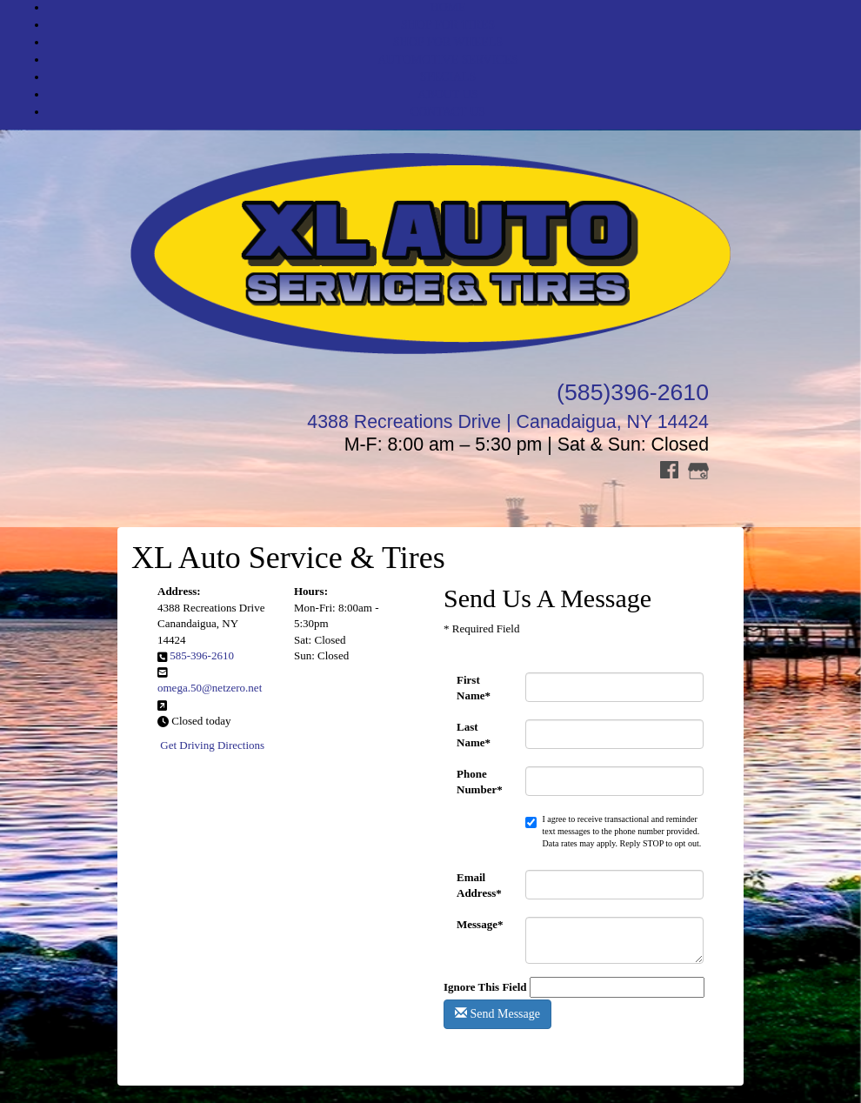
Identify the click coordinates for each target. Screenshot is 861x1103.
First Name (474, 687)
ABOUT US (447, 94)
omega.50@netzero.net (209, 687)
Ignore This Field (485, 986)
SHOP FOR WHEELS (448, 42)
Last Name (474, 734)
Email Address (479, 885)
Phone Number (480, 781)
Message (480, 924)
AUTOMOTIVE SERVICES (447, 59)
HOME (447, 7)
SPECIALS (448, 77)
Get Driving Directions (212, 745)
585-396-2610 (202, 655)
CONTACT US (447, 111)
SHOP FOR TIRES (448, 24)
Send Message (497, 1013)
